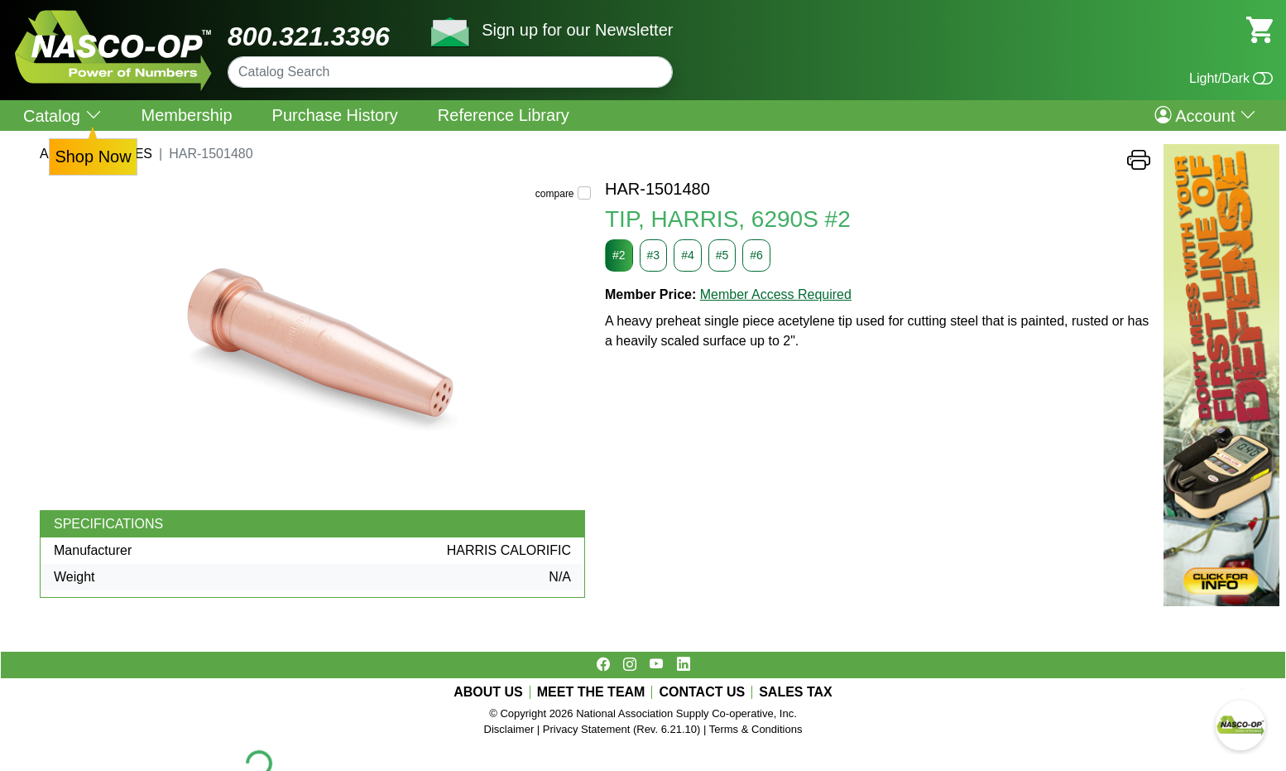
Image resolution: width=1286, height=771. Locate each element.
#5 (722, 255)
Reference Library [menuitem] (503, 115)
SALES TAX (796, 692)
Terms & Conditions (756, 729)
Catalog (62, 115)
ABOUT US (488, 692)
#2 (619, 255)
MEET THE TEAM (591, 692)
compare (554, 194)
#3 (653, 255)
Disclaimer (509, 729)
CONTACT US (702, 692)
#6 (756, 255)
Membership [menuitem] (187, 115)
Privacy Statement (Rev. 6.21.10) (622, 729)
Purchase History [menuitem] (335, 115)
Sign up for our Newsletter (577, 30)
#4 (687, 255)
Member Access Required (776, 294)
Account (1205, 115)
